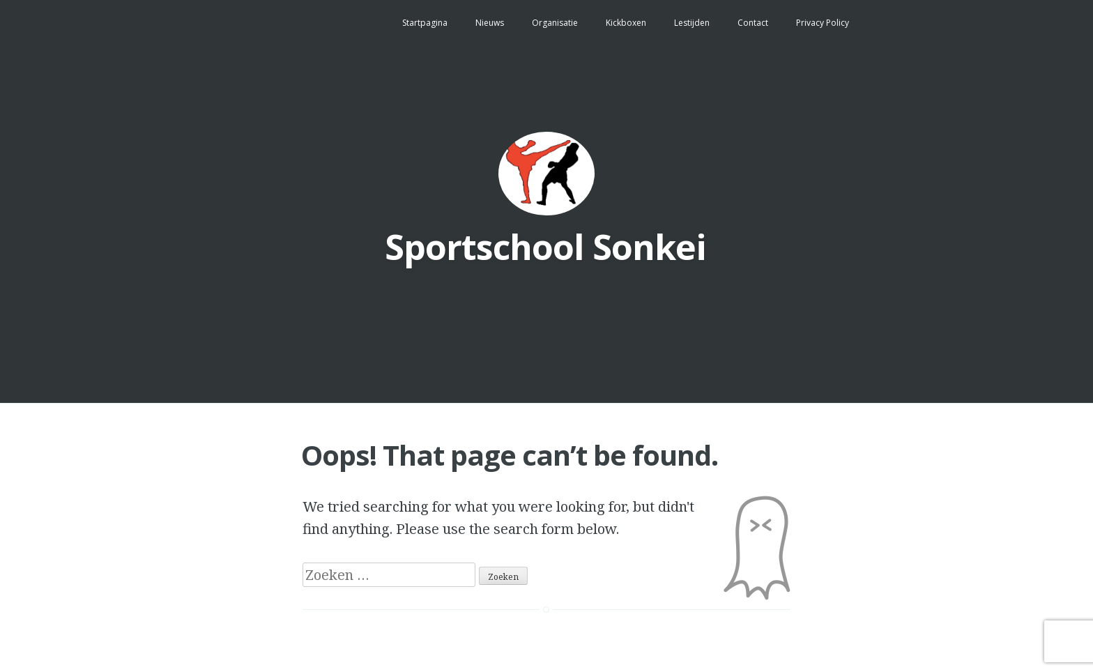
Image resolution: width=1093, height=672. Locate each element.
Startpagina (425, 23)
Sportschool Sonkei (545, 246)
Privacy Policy (822, 23)
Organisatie (555, 23)
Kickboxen (626, 23)
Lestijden (692, 23)
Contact (752, 23)
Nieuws (489, 23)
